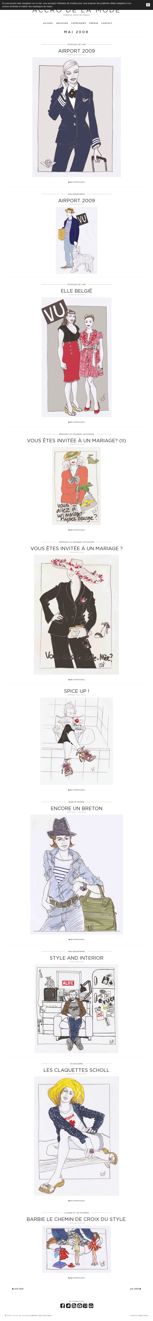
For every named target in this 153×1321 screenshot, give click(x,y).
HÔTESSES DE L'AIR (76, 44)
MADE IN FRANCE (76, 802)
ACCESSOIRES (76, 1064)
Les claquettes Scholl (76, 1070)
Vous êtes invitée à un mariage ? (76, 548)
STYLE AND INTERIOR (77, 957)
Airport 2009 (76, 50)
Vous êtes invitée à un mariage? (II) (76, 440)
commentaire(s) (76, 182)
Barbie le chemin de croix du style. (77, 1219)
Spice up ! (76, 691)
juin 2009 (135, 1289)
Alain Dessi (143, 1315)
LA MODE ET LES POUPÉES (76, 1213)
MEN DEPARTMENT (76, 194)
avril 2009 (17, 1289)
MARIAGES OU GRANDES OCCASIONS (76, 434)
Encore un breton (76, 808)
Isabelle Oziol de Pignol (41, 1315)
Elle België (76, 290)
